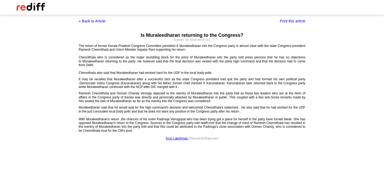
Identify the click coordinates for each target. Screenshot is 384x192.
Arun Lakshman (177, 138)
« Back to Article (92, 21)
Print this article (292, 21)
